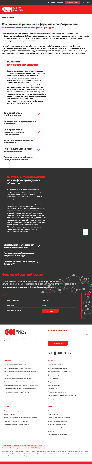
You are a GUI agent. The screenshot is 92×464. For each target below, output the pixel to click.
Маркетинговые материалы (57, 435)
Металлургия (52, 388)
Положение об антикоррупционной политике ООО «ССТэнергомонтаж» (24, 448)
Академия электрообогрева (57, 428)
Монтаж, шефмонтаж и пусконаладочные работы (20, 417)
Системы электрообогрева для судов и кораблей (20, 382)
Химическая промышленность (58, 368)
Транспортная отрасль (55, 399)
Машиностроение (54, 385)
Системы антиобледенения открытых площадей (20, 388)
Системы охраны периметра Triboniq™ (17, 392)
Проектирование (9, 414)
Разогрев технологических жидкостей (17, 375)
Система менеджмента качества (59, 417)
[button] (3, 2)
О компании (52, 411)
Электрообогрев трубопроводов (15, 365)
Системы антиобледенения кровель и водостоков (21, 385)
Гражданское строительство (57, 375)
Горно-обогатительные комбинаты (59, 371)
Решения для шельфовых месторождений (18, 378)
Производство (53, 414)
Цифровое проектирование (57, 421)
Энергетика (52, 382)
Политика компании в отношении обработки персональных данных (23, 445)
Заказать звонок (72, 2)
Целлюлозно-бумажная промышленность (62, 395)
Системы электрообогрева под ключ (16, 424)
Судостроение (53, 378)
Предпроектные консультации (14, 411)
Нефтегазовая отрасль (55, 365)
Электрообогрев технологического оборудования (21, 371)
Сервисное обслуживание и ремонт (16, 421)
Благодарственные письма (57, 424)
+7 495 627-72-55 (55, 3)
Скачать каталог (58, 343)
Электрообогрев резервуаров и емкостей (18, 368)
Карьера (51, 431)
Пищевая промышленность (57, 392)
